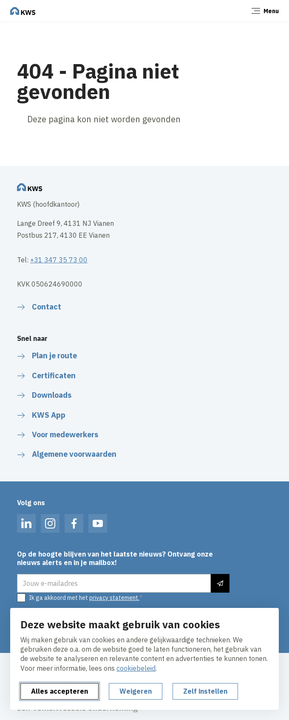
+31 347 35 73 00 (59, 260)
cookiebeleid (136, 668)
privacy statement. (114, 598)
